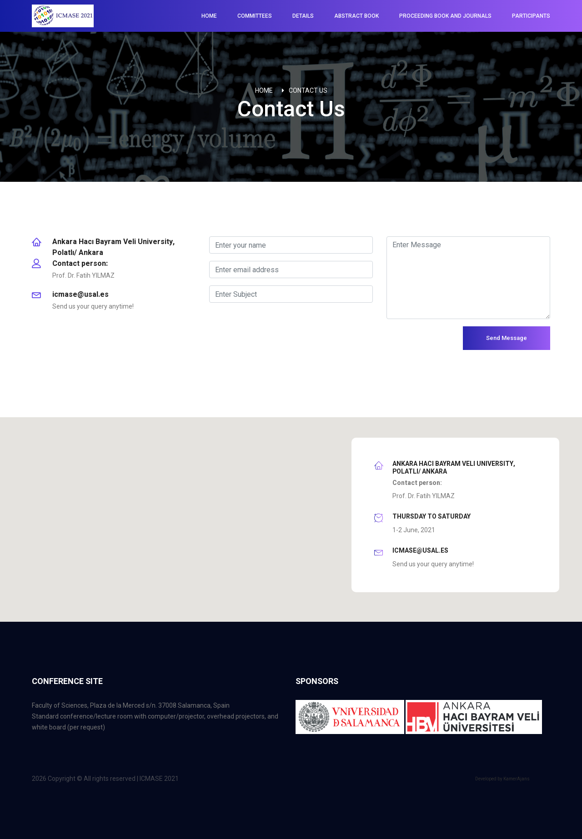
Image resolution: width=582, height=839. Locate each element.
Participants (531, 16)
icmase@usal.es (80, 294)
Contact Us (308, 90)
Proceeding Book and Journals (445, 16)
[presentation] (278, 344)
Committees (254, 16)
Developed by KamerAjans (502, 778)
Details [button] (303, 16)
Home (209, 16)
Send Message (506, 338)
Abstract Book (356, 16)
